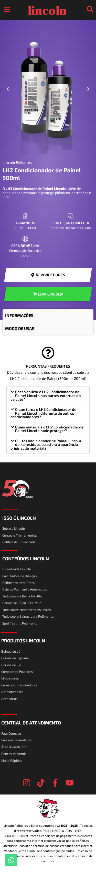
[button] (7, 89)
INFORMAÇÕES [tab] (19, 315)
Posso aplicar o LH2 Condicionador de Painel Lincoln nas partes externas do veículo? (45, 395)
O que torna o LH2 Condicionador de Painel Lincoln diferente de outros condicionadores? (43, 413)
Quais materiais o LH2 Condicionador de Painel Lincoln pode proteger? (49, 429)
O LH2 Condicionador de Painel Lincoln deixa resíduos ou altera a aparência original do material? (45, 444)
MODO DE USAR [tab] (19, 328)
